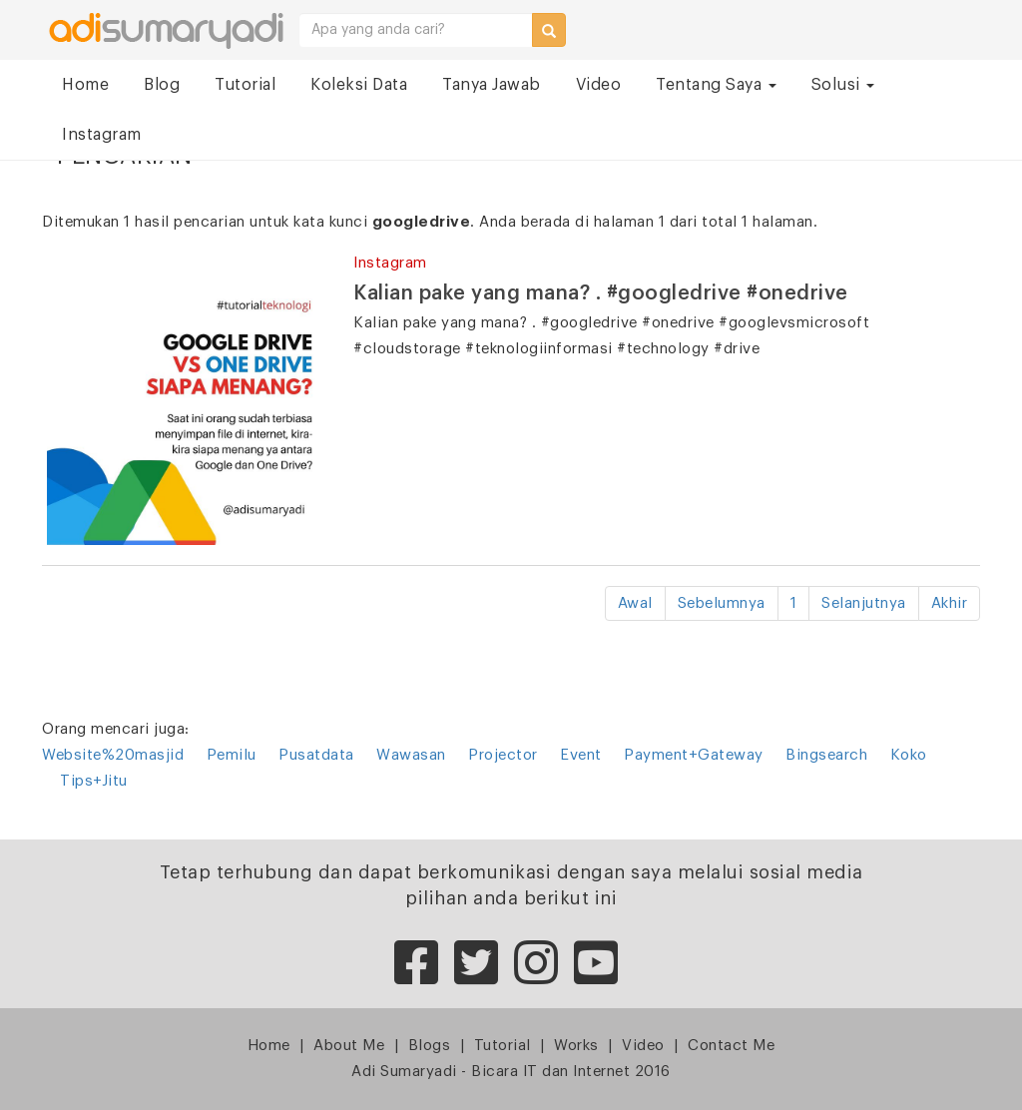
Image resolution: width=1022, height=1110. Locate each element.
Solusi (843, 85)
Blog (162, 85)
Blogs (429, 1045)
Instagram (102, 135)
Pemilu (231, 755)
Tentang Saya (716, 85)
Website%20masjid (113, 755)
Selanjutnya (863, 603)
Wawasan (411, 755)
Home (85, 85)
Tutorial (245, 85)
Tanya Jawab (491, 85)
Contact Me (731, 1045)
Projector (503, 755)
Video (599, 85)
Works (576, 1045)
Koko (908, 755)
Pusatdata (316, 755)
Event (581, 755)
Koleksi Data (358, 85)
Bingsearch (826, 755)
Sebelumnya (722, 603)
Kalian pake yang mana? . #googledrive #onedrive (600, 293)
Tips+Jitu (94, 781)
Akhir (949, 603)
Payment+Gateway (694, 755)
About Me (348, 1045)
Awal (635, 603)
